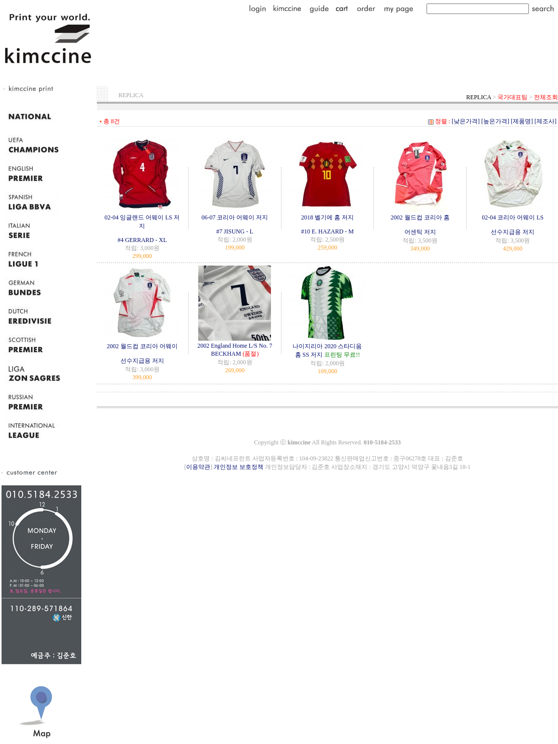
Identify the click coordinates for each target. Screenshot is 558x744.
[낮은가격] (466, 121)
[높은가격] (495, 121)
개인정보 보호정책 (238, 466)
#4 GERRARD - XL (142, 239)
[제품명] (522, 121)
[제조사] (545, 121)
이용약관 (198, 466)
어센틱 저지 (420, 231)
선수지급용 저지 (512, 231)
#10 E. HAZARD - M (327, 231)
